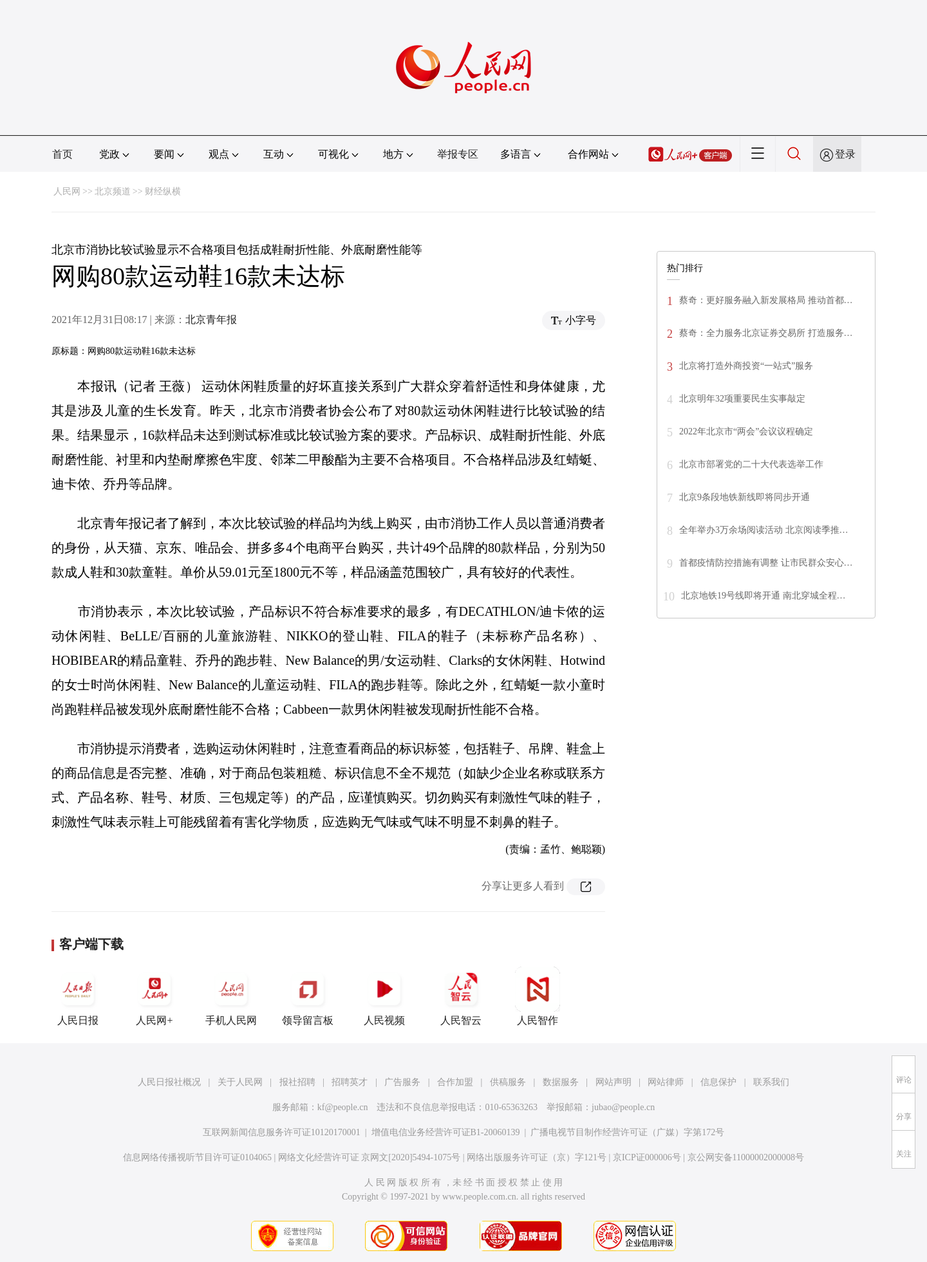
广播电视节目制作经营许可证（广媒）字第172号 (627, 1132)
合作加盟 (455, 1082)
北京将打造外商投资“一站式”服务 (747, 366)
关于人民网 (240, 1082)
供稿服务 (508, 1082)
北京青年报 (211, 319)
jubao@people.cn (623, 1107)
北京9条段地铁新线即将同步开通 (744, 497)
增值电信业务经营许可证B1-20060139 (445, 1132)
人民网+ (154, 996)
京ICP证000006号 (647, 1157)
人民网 (66, 191)
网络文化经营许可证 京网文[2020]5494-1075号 (369, 1157)
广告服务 (402, 1082)
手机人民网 (231, 996)
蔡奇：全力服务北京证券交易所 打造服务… (766, 333)
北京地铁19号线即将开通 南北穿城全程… (763, 595)
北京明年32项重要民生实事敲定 (742, 399)
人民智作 (537, 996)
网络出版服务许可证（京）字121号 (536, 1157)
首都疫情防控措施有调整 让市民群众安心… (766, 563)
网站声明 (613, 1082)
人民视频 (384, 996)
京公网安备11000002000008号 (746, 1157)
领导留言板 (307, 996)
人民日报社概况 (169, 1082)
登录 (845, 154)
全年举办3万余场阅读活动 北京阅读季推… (763, 530)
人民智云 (460, 996)
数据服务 (561, 1082)
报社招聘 (297, 1082)
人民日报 (77, 996)
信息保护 (718, 1082)
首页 (62, 154)
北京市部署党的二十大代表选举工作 (751, 464)
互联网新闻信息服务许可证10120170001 (281, 1132)
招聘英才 (350, 1082)
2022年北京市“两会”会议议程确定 (746, 431)
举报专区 (457, 154)
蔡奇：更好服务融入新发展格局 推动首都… (766, 300)
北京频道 (113, 191)
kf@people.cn (342, 1107)
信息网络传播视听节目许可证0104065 (197, 1157)
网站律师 (666, 1082)
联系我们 (771, 1082)
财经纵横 (163, 191)
